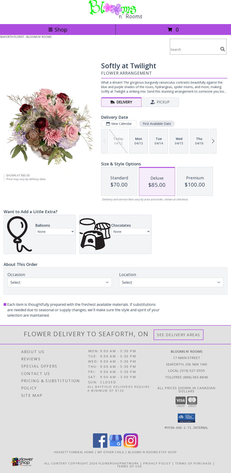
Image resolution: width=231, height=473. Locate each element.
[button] (186, 418)
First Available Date (157, 123)
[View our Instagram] (131, 446)
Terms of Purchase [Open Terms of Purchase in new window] (193, 463)
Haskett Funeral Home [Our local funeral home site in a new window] (74, 452)
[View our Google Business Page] (115, 446)
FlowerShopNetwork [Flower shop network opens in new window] (119, 463)
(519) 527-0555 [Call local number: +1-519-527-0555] (192, 370)
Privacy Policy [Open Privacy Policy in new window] (157, 463)
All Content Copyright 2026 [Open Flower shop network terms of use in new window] (70, 463)
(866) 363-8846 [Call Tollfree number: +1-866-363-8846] (195, 377)
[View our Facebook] (100, 446)
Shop (57, 29)
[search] (222, 49)
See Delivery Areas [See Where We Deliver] (178, 334)
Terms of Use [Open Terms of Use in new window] (129, 466)
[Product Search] (194, 49)
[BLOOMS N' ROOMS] (115, 17)
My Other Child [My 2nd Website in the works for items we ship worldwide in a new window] (111, 452)
